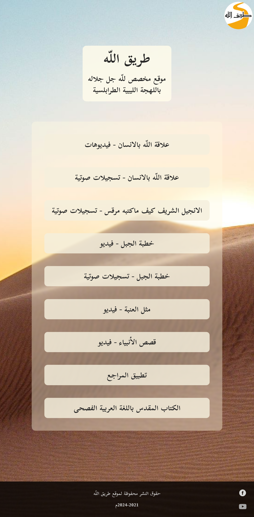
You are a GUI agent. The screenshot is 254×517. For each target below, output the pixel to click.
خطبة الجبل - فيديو (127, 244)
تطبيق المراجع (127, 375)
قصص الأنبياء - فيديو (127, 342)
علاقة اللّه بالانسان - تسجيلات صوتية (127, 178)
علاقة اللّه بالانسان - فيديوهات (127, 145)
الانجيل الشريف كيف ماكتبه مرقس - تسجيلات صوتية (127, 211)
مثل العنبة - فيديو (127, 310)
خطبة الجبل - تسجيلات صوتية (127, 276)
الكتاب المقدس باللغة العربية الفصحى (127, 408)
